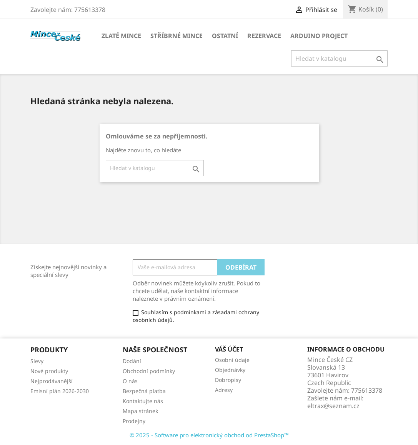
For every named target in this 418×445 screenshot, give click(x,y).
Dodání (132, 361)
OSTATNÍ (225, 36)
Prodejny (134, 421)
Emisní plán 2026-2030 (59, 391)
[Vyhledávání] (339, 58)
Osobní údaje (232, 359)
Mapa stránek (140, 411)
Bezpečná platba (144, 391)
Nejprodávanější (51, 381)
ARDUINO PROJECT (319, 36)
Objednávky (230, 369)
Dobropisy (228, 379)
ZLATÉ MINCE (121, 36)
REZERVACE (264, 36)
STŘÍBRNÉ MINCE (176, 36)
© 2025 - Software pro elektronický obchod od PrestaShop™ (209, 435)
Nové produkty (49, 371)
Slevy (36, 361)
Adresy (224, 389)
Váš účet (229, 349)
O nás (130, 381)
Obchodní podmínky (149, 371)
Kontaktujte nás (143, 401)
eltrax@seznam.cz (333, 406)
